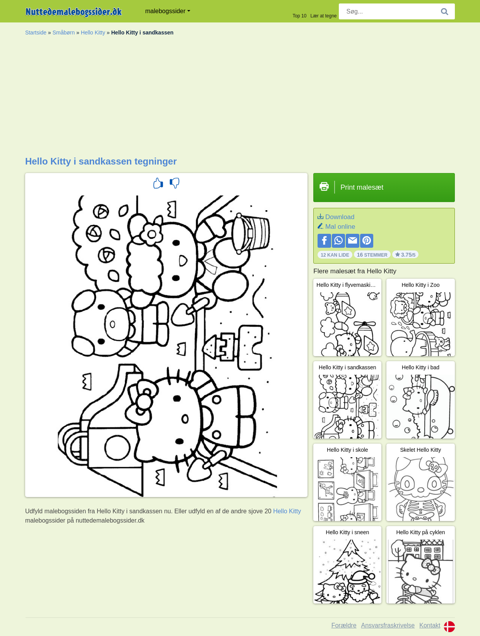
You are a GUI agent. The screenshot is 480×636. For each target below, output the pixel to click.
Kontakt (429, 625)
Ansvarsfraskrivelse (388, 625)
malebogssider (165, 11)
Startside (35, 32)
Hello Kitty (93, 32)
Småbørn (64, 32)
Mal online (340, 226)
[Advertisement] (240, 98)
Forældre (344, 625)
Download (340, 217)
